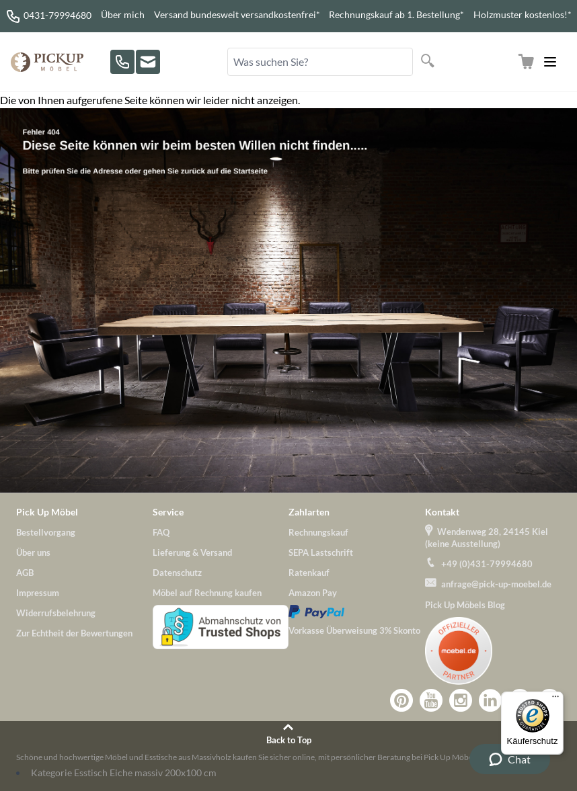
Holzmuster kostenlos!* (522, 14)
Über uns (33, 552)
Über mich (123, 14)
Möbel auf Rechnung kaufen (207, 592)
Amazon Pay (312, 592)
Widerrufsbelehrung (55, 613)
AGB (25, 572)
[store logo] (47, 62)
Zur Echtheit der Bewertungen (74, 633)
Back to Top (288, 740)
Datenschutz (177, 572)
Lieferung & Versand (192, 552)
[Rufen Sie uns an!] (122, 62)
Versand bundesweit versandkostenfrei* (237, 14)
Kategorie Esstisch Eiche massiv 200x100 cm (124, 772)
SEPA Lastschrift (320, 552)
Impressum (37, 592)
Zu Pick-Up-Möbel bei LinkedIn (490, 700)
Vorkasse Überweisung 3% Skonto (354, 630)
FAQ (161, 532)
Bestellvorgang (45, 532)
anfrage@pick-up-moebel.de (496, 584)
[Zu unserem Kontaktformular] (148, 62)
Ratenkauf (309, 572)
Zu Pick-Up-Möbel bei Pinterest (401, 700)
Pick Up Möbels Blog (465, 604)
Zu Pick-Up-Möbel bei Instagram (460, 700)
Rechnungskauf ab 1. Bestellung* (396, 14)
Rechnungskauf (318, 532)
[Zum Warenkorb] (526, 62)
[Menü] (555, 700)
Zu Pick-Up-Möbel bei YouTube (431, 700)
